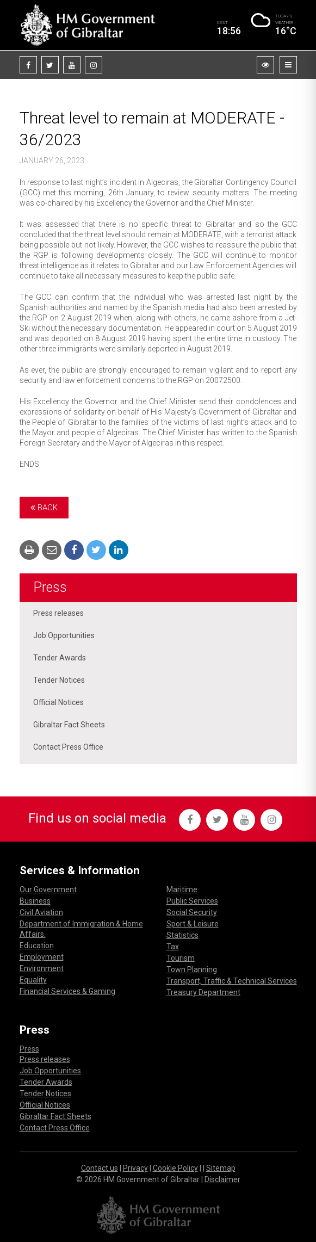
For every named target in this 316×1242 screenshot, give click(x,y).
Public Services (192, 901)
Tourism (180, 958)
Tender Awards (59, 657)
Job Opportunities (64, 635)
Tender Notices (59, 680)
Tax (172, 946)
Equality (33, 979)
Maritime (181, 889)
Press (50, 587)
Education (37, 945)
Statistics (182, 935)
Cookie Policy (175, 1168)
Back (44, 507)
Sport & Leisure (192, 923)
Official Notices (58, 702)
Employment (42, 957)
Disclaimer (222, 1179)
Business (35, 901)
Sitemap (221, 1168)
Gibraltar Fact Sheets (69, 724)
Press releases (58, 613)
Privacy (135, 1168)
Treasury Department (203, 992)
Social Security (191, 912)
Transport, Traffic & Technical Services (231, 981)
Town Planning (191, 969)
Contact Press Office (68, 747)
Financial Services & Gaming (67, 991)
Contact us (99, 1168)
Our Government (48, 889)
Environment (42, 968)
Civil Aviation (41, 912)
